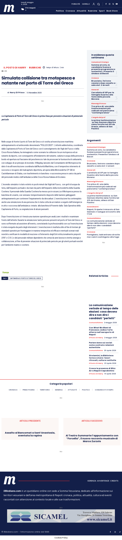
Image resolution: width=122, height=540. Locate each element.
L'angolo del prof (98, 117)
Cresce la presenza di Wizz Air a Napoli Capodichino (102, 369)
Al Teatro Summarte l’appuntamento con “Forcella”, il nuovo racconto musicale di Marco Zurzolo (92, 438)
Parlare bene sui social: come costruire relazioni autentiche (101, 345)
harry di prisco (17, 93)
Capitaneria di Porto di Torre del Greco (25, 278)
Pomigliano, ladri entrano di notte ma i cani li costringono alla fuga (103, 235)
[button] (98, 4)
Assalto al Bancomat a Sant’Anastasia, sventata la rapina (30, 434)
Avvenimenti (92, 207)
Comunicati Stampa (100, 62)
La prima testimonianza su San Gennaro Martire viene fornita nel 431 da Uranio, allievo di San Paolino (103, 124)
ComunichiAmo (94, 218)
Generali (95, 90)
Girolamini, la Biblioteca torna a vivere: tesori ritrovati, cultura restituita (102, 357)
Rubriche (35, 67)
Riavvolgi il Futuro (98, 103)
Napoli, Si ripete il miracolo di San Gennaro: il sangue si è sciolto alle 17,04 (103, 211)
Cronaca (95, 78)
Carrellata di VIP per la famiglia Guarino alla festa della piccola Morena (102, 95)
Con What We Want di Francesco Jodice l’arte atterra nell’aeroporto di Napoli (101, 331)
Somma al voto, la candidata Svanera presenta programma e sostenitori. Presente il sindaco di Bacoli (103, 69)
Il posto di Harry (15, 67)
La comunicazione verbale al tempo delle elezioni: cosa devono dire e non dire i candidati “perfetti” (103, 224)
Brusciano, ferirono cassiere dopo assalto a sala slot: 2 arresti (103, 83)
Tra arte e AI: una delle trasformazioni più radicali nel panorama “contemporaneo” (102, 109)
